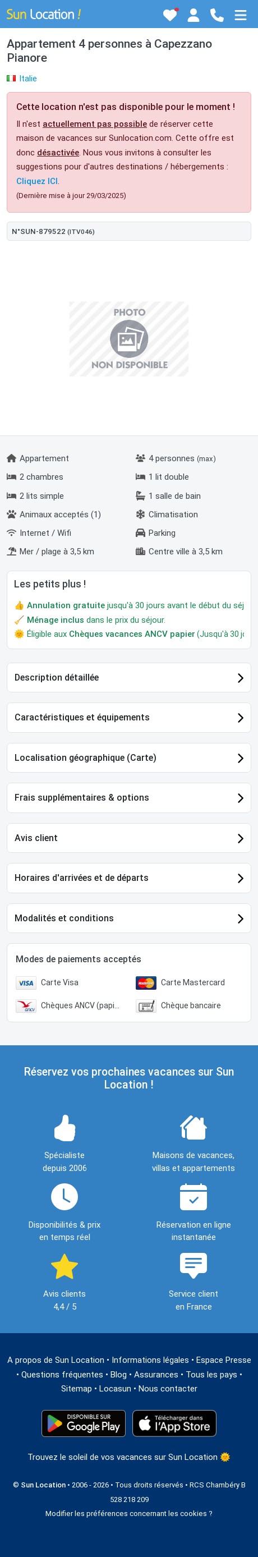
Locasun (115, 1389)
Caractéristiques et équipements (82, 717)
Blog (118, 1375)
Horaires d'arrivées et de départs (82, 877)
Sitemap (76, 1389)
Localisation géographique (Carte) (85, 757)
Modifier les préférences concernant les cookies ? (129, 1513)
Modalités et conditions (64, 918)
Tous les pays (211, 1375)
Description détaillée (57, 677)
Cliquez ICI (37, 181)
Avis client (36, 838)
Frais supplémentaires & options (82, 797)
